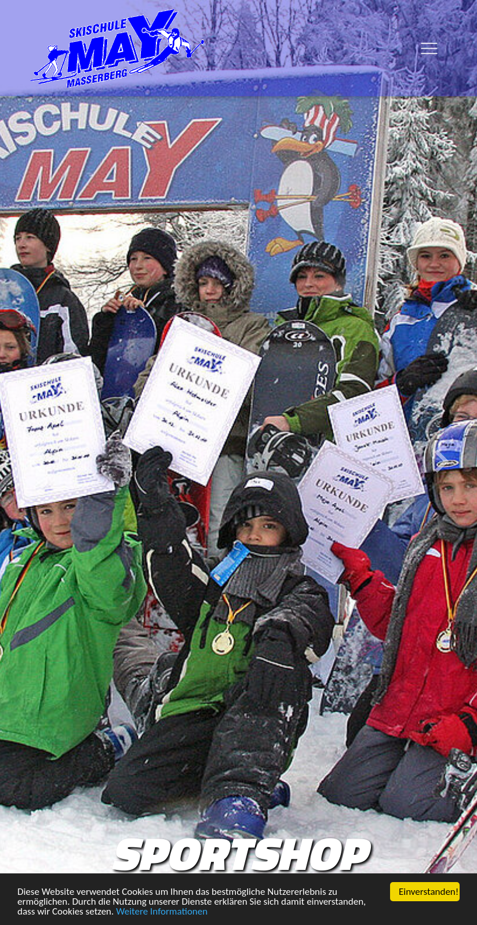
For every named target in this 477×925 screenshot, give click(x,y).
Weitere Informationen (161, 912)
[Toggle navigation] (429, 48)
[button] (35, 461)
